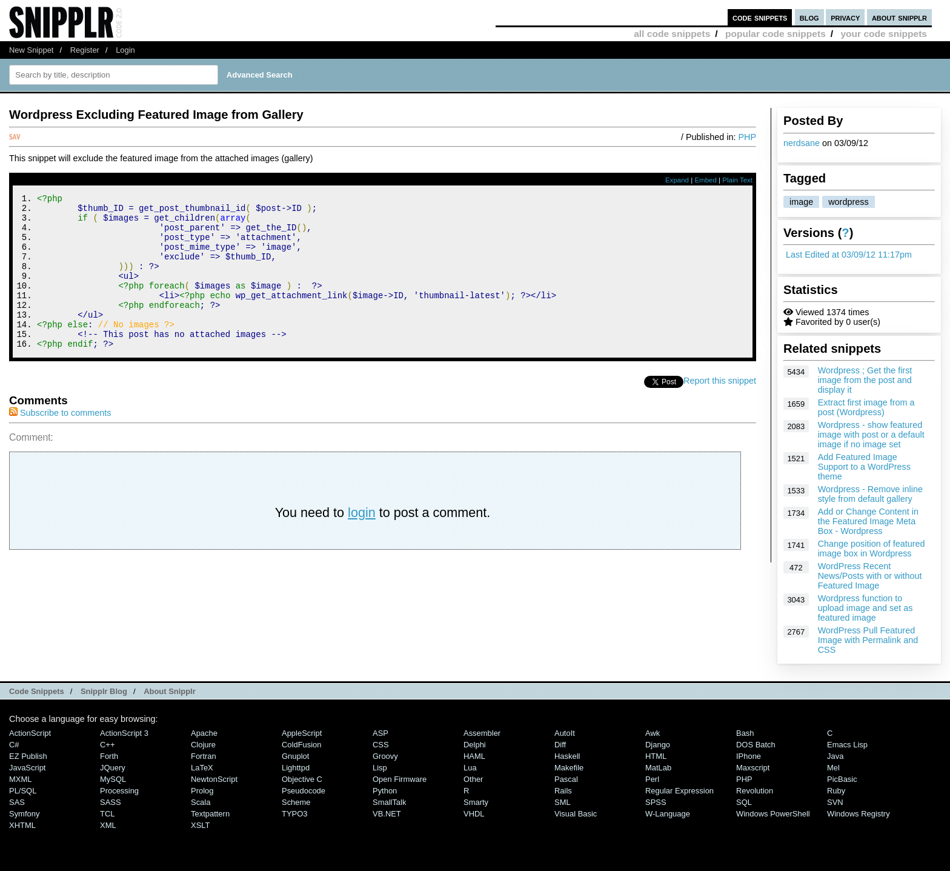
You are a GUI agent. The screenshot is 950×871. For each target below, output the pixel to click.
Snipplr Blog (104, 691)
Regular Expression (679, 790)
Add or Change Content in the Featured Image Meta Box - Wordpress (868, 521)
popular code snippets (775, 33)
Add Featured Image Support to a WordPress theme (864, 466)
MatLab (658, 767)
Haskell (567, 756)
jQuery (112, 767)
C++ (107, 744)
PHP (747, 137)
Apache (204, 733)
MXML (20, 779)
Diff (560, 744)
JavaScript (27, 767)
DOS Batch (756, 744)
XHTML (22, 825)
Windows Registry (858, 813)
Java (835, 756)
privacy (845, 17)
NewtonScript (214, 779)
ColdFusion (302, 744)
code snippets (760, 17)
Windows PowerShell (773, 813)
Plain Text (737, 180)
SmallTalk (389, 802)
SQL (744, 802)
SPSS (655, 802)
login (362, 541)
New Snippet (31, 50)
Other (473, 779)
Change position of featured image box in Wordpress (871, 548)
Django (657, 744)
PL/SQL (22, 790)
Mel (833, 767)
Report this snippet (719, 410)
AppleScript (302, 733)
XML (108, 825)
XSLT (200, 825)
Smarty (475, 802)
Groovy (385, 756)
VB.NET (387, 813)
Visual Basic (575, 813)
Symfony (24, 813)
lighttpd (296, 767)
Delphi (474, 744)
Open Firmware (400, 779)
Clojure (203, 744)
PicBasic (842, 779)
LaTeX (202, 767)
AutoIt (564, 733)
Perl (652, 779)
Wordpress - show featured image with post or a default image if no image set (871, 434)
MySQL (113, 779)
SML (562, 802)
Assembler (481, 733)
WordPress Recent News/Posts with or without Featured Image (870, 575)
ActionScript (30, 733)
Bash (745, 733)
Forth (109, 756)
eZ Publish (28, 756)
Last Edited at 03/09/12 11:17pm (849, 254)
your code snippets (883, 33)
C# (14, 744)
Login (125, 50)
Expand (677, 180)
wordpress (848, 202)
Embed (705, 180)
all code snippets (672, 33)
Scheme (296, 802)
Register (84, 50)
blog (809, 17)
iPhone (748, 756)
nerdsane (801, 143)
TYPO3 (294, 813)
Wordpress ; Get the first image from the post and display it (865, 380)
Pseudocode (303, 790)
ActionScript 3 (124, 733)
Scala (200, 802)
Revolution (754, 790)
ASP (380, 733)
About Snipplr (170, 691)
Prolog (202, 790)
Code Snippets (36, 691)
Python (385, 790)
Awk (652, 733)
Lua (470, 767)
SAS (17, 802)
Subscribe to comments (60, 442)
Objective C (302, 779)
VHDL (474, 813)
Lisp (380, 767)
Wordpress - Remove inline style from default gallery (870, 494)
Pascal (566, 779)
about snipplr (899, 17)
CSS (381, 744)
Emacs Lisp (847, 744)
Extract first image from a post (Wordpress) (866, 407)
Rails (563, 790)
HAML (474, 756)
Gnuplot (295, 756)
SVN (835, 802)
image (801, 202)
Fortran (203, 756)
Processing (119, 790)
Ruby (836, 790)
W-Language (667, 813)
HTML (655, 756)
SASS (110, 802)
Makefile (568, 767)
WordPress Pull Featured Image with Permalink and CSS (868, 640)
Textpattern (210, 813)
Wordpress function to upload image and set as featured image (865, 607)
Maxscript (752, 767)
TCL (107, 813)
